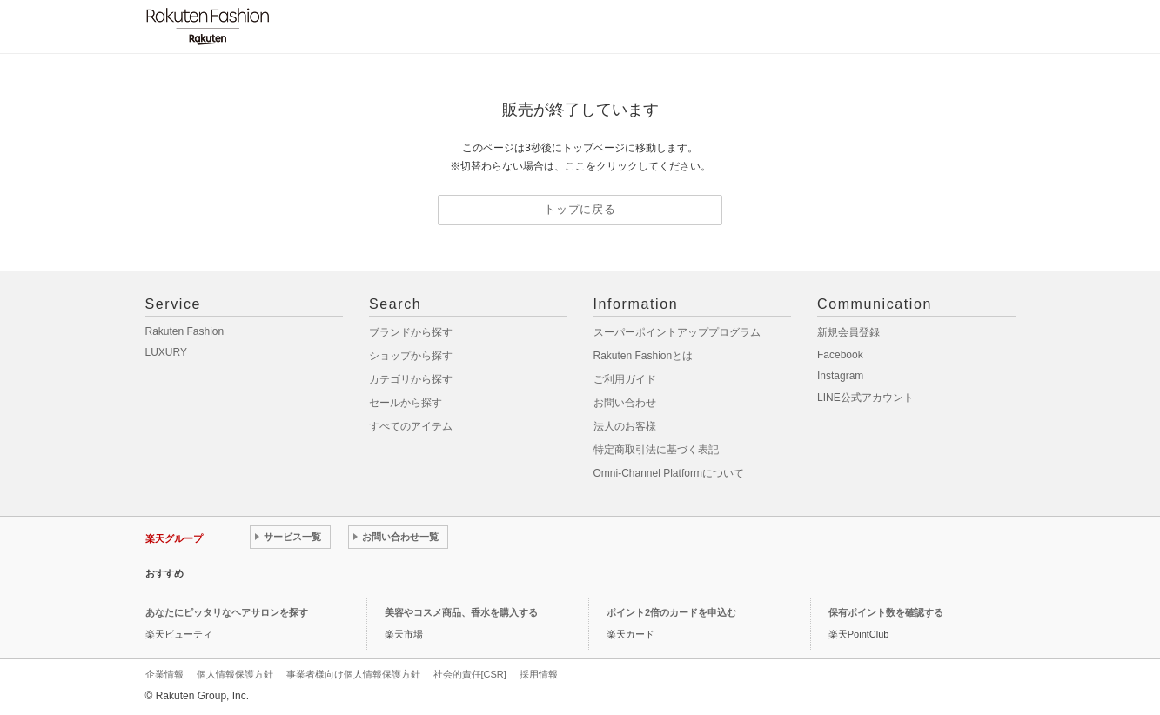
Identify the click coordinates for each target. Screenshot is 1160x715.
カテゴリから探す (411, 379)
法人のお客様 (624, 426)
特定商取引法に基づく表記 (656, 450)
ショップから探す (411, 356)
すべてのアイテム (411, 426)
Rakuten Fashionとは (643, 356)
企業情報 (164, 674)
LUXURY (166, 352)
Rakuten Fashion (185, 331)
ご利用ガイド (624, 379)
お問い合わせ (624, 403)
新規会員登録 (848, 332)
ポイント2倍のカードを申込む (671, 612)
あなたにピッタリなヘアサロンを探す (226, 612)
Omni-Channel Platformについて (668, 473)
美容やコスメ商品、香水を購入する (461, 612)
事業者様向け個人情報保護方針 (353, 674)
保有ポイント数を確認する (885, 612)
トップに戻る (580, 209)
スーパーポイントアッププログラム (677, 332)
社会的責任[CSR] (469, 674)
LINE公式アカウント (865, 397)
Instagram (840, 376)
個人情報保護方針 (235, 674)
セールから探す (405, 403)
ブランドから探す (411, 332)
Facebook (840, 355)
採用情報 (539, 674)
